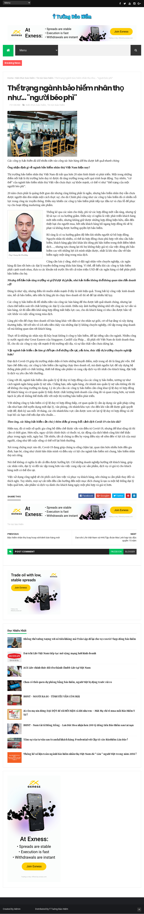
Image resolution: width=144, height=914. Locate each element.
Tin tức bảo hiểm (44, 77)
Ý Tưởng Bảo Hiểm (58, 909)
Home (10, 77)
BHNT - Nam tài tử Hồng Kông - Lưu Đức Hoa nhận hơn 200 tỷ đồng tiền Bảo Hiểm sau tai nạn (78, 725)
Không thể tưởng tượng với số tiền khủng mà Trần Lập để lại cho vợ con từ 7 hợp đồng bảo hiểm (79, 639)
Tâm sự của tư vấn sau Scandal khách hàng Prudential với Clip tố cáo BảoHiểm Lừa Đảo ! (75, 739)
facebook (116, 551)
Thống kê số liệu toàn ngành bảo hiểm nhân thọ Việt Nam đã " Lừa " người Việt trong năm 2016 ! (79, 754)
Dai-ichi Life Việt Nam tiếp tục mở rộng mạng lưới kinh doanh (59, 653)
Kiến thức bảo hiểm (25, 77)
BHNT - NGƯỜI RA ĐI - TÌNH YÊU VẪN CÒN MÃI (51, 696)
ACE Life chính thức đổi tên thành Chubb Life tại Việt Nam (57, 667)
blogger (130, 551)
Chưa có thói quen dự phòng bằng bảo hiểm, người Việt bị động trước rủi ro (67, 682)
